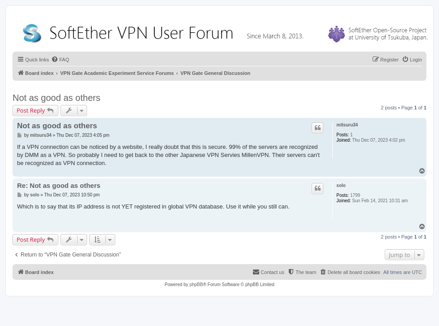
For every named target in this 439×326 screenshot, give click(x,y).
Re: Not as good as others (58, 185)
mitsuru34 (347, 124)
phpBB (196, 284)
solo (341, 185)
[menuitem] (60, 59)
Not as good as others (56, 98)
